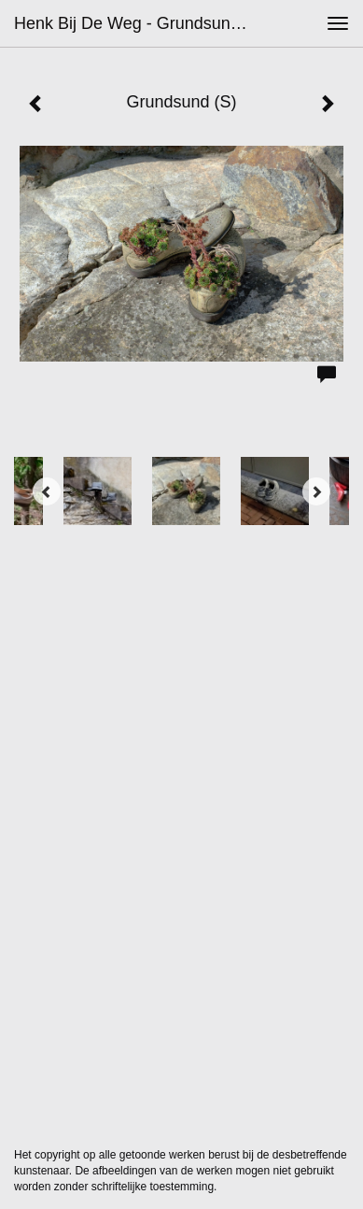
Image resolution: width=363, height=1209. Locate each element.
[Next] (316, 491)
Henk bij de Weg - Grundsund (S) (138, 23)
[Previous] (47, 491)
